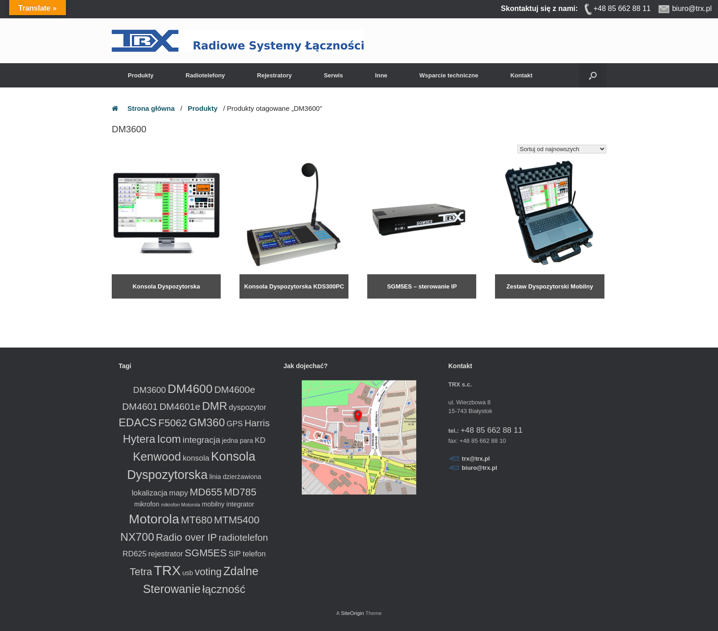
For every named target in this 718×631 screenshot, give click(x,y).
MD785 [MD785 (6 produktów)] (240, 492)
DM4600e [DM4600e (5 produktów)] (234, 389)
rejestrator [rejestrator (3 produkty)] (165, 553)
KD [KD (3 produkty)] (260, 440)
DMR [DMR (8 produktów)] (214, 406)
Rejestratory (274, 75)
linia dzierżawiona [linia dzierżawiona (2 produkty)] (235, 476)
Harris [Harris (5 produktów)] (257, 423)
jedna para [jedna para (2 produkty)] (237, 440)
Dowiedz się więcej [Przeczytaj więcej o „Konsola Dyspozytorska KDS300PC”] (263, 303)
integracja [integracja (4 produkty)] (201, 440)
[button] (592, 75)
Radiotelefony (205, 75)
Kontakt (521, 75)
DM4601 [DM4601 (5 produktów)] (140, 406)
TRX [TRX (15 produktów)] (167, 570)
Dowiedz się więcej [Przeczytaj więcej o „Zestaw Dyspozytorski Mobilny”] (519, 303)
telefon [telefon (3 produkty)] (254, 553)
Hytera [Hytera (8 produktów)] (139, 439)
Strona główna (150, 108)
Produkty (140, 75)
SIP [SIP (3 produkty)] (234, 553)
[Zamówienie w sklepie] (561, 149)
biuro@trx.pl (479, 467)
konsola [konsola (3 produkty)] (196, 458)
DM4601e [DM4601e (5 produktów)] (179, 406)
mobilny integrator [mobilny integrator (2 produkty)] (228, 504)
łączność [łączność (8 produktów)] (223, 589)
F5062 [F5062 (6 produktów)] (172, 423)
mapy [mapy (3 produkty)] (178, 493)
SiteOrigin (352, 613)
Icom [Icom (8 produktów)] (169, 439)
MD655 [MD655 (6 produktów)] (206, 492)
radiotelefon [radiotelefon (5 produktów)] (243, 537)
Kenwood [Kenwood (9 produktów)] (157, 456)
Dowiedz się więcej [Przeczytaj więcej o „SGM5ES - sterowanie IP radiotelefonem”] (391, 303)
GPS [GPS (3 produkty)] (235, 423)
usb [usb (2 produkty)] (187, 573)
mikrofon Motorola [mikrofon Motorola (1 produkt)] (180, 504)
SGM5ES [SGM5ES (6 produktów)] (206, 553)
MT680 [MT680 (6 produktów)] (196, 520)
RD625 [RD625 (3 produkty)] (135, 553)
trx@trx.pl (476, 458)
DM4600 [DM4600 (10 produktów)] (190, 389)
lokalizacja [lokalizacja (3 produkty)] (150, 493)
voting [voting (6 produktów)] (208, 571)
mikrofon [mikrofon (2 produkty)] (146, 504)
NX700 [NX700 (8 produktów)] (137, 537)
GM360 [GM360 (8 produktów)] (207, 422)
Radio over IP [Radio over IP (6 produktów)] (186, 537)
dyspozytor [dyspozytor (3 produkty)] (248, 407)
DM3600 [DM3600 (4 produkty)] (149, 390)
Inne (381, 75)
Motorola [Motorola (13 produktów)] (154, 518)
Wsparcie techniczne (449, 75)
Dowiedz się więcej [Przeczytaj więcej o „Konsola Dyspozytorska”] (136, 303)
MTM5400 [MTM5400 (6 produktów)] (236, 520)
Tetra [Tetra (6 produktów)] (141, 571)
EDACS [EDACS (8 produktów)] (138, 422)
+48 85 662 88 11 (491, 430)
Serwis (333, 75)
